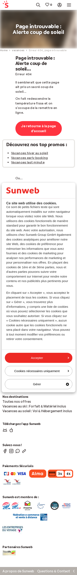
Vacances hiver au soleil (29, 153)
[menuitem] (7, 5)
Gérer (51, 384)
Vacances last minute (28, 162)
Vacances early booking (29, 158)
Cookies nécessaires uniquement (41, 371)
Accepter (50, 358)
